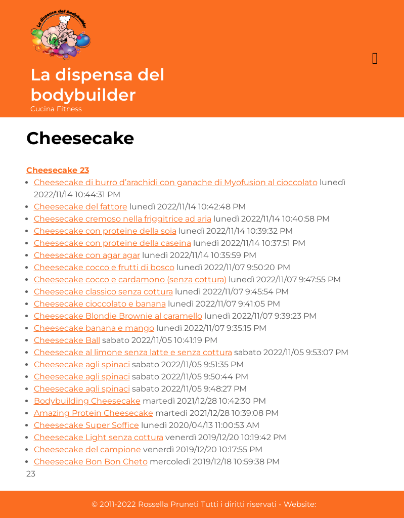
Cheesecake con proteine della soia (105, 231)
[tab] (375, 58)
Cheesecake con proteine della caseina (112, 243)
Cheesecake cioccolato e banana (100, 304)
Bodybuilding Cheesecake (87, 401)
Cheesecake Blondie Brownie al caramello (118, 316)
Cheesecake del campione (87, 449)
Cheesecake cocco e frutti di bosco (104, 267)
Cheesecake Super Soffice (86, 425)
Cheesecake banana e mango (94, 328)
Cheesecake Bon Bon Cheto (91, 461)
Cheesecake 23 (57, 170)
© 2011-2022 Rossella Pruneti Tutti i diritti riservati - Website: (204, 504)
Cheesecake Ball (67, 340)
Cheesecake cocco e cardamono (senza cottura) (130, 279)
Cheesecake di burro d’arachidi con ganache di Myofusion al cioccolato (176, 182)
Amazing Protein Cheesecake (93, 413)
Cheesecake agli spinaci (82, 364)
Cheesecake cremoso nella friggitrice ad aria (122, 219)
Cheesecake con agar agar (87, 255)
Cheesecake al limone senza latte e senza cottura (133, 352)
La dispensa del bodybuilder (97, 84)
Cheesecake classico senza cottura (103, 291)
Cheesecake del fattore (80, 206)
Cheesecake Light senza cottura (98, 437)
